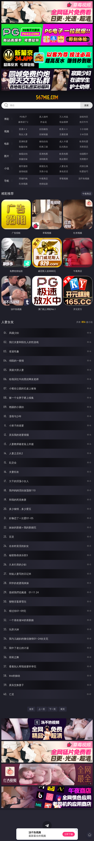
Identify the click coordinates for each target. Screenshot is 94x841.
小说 (6, 168)
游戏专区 (84, 116)
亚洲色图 (43, 153)
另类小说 (43, 171)
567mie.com (47, 97)
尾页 (62, 709)
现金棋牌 (63, 121)
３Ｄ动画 (84, 129)
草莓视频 (63, 178)
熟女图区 (63, 159)
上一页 (41, 709)
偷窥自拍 (23, 153)
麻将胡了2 (23, 121)
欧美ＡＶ (63, 129)
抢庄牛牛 (84, 121)
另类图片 (84, 159)
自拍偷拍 (43, 129)
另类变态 (84, 146)
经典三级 (43, 146)
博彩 (6, 119)
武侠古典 (84, 166)
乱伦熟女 (63, 146)
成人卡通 (63, 141)
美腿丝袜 (23, 159)
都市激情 (23, 166)
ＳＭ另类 (84, 134)
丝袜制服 (43, 134)
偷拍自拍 (43, 141)
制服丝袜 (23, 146)
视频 (6, 131)
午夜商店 (43, 178)
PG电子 (23, 116)
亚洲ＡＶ (23, 129)
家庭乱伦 (43, 166)
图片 (6, 156)
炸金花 (43, 121)
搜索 (86, 105)
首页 (31, 709)
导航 (6, 180)
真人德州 (43, 116)
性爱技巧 (84, 171)
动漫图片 (84, 153)
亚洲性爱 (23, 141)
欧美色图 (63, 153)
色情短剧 (43, 183)
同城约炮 (23, 178)
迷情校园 (23, 171)
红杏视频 (23, 183)
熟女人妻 (23, 134)
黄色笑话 (63, 171)
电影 (6, 143)
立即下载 (68, 834)
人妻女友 (63, 166)
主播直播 (63, 134)
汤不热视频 (83, 178)
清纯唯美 (43, 159)
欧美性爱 (84, 141)
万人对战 (63, 116)
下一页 (52, 709)
